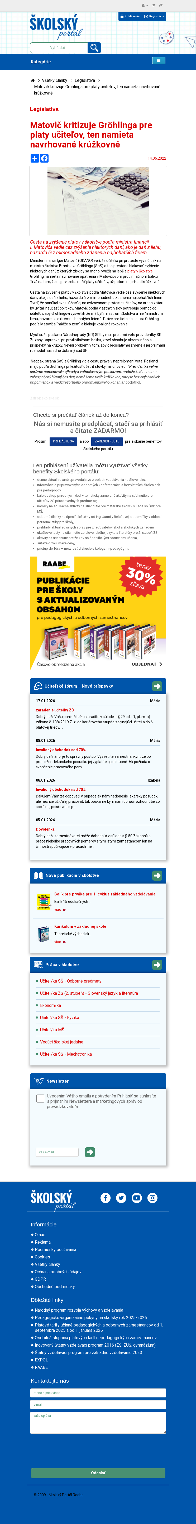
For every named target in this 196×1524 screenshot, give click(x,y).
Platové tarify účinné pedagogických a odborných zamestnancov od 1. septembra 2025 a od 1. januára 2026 (99, 1328)
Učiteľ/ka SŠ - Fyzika (59, 1017)
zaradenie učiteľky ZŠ (55, 710)
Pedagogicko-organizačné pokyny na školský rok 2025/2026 (91, 1317)
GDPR (40, 1279)
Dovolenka (45, 829)
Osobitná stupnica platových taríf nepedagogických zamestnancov (96, 1337)
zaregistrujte (107, 441)
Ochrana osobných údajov (58, 1271)
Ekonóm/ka (50, 1005)
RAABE (41, 1367)
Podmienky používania (55, 1249)
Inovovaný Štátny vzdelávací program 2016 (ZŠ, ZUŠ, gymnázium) (95, 1345)
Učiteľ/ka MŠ (52, 1029)
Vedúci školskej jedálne (61, 1042)
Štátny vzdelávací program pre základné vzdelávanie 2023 (88, 1352)
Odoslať (98, 1473)
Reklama (43, 1242)
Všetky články (54, 80)
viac (60, 909)
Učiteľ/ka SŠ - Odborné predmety (71, 981)
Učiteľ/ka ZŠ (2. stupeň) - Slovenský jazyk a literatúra (89, 993)
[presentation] (76, 1130)
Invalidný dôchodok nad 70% (61, 750)
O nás (40, 1234)
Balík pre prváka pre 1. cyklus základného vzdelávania (105, 894)
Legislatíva (85, 80)
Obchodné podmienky (55, 1286)
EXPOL (41, 1359)
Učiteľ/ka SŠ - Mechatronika (66, 1054)
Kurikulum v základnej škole (80, 926)
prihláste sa (63, 441)
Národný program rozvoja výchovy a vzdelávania (79, 1310)
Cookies (42, 1256)
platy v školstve (140, 271)
